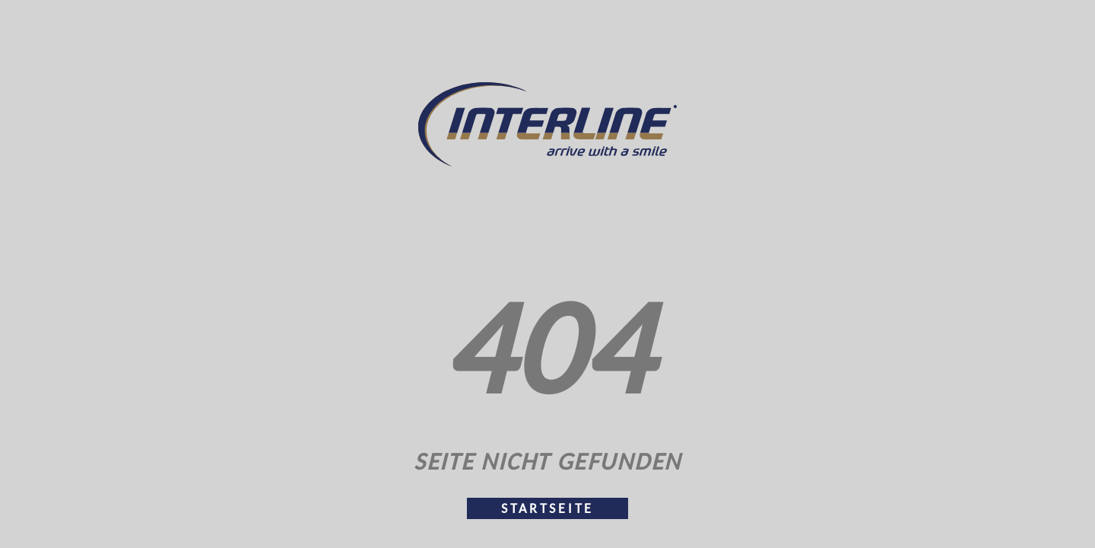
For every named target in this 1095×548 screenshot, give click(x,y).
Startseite (547, 508)
